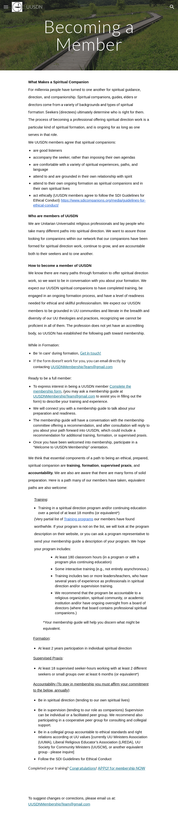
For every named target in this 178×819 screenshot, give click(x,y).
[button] (6, 7)
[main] (89, 35)
